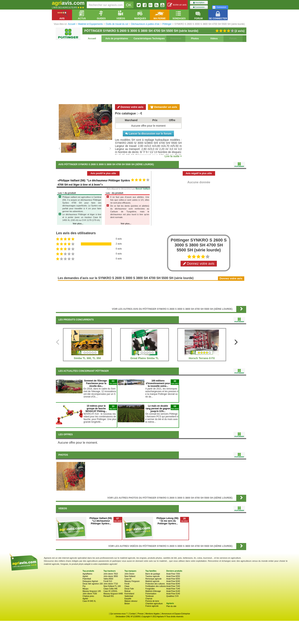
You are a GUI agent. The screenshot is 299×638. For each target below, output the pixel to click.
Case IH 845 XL (89, 601)
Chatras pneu (88, 596)
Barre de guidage (152, 574)
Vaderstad (129, 596)
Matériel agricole (152, 581)
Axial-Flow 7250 (173, 574)
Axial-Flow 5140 (173, 594)
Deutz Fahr (129, 589)
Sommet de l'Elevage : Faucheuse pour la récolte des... (96, 383)
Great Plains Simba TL (144, 358)
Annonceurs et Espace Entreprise (176, 614)
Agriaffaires (87, 574)
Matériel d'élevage (153, 591)
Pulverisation (150, 594)
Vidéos (214, 38)
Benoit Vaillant (143, 188)
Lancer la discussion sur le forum (148, 133)
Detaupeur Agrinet (90, 581)
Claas (127, 586)
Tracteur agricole (152, 576)
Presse (141, 614)
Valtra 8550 (108, 579)
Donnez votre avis (130, 107)
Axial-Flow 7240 (173, 586)
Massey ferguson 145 (92, 591)
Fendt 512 (108, 581)
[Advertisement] (151, 72)
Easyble (128, 599)
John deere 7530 (90, 594)
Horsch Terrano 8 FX (202, 358)
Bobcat (127, 591)
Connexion (199, 7)
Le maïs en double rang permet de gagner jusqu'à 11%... (157, 409)
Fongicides (149, 589)
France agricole (151, 606)
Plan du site (171, 606)
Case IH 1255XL (110, 591)
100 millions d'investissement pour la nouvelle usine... (158, 383)
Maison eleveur (131, 601)
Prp (84, 586)
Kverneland (129, 594)
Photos (195, 38)
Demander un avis (163, 107)
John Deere (129, 574)
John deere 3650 (111, 576)
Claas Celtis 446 (110, 589)
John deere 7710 (111, 584)
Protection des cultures (155, 584)
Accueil (92, 38)
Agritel (85, 576)
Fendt (127, 584)
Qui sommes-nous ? (118, 614)
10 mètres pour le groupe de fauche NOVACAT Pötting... (96, 409)
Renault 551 (109, 596)
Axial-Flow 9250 (173, 579)
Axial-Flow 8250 (173, 576)
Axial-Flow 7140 (173, 589)
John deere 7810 (111, 574)
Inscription (198, 2)
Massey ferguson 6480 (113, 594)
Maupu (85, 589)
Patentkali (87, 579)
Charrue (148, 599)
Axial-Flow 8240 (173, 584)
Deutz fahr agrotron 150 (93, 584)
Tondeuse (149, 596)
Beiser (127, 604)
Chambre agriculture (154, 604)
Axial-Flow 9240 (173, 581)
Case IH (128, 579)
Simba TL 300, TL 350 (87, 358)
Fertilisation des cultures (155, 586)
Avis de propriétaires (116, 38)
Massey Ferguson (132, 581)
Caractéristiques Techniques (149, 38)
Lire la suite (173, 156)
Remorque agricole (153, 579)
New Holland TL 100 (112, 586)
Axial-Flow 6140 (173, 591)
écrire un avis (177, 4)
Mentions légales (152, 614)
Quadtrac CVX (172, 596)
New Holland (130, 576)
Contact (132, 614)
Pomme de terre (152, 601)
